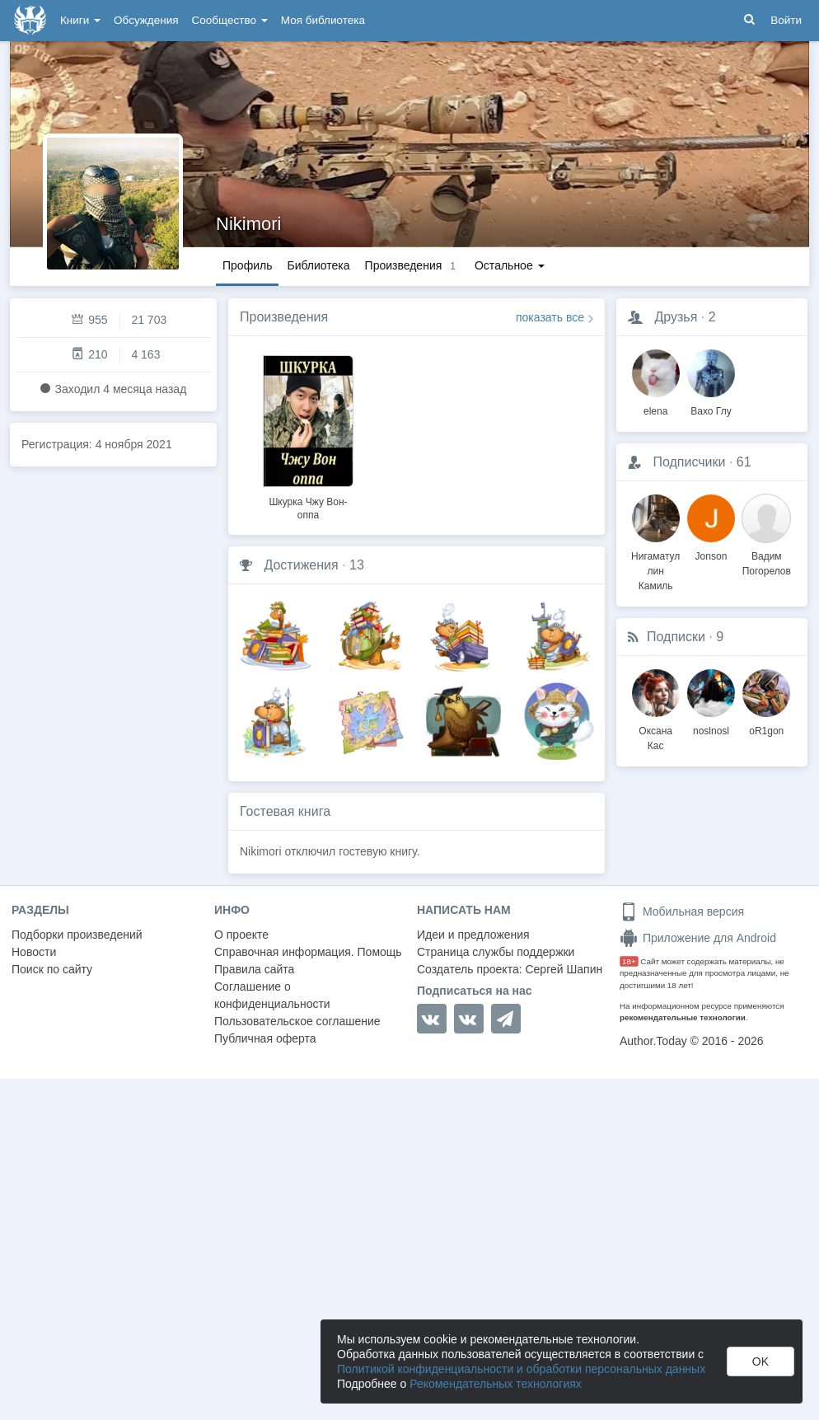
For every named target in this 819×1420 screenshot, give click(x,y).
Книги (80, 20)
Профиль (247, 265)
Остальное (510, 265)
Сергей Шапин (563, 969)
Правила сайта (254, 969)
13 (356, 565)
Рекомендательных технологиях (496, 1383)
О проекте (241, 934)
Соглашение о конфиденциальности (272, 995)
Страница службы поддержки (495, 951)
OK (760, 1361)
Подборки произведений (77, 934)
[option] (308, 435)
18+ (629, 961)
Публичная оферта (265, 1038)
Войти (786, 20)
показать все (550, 317)
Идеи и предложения (473, 934)
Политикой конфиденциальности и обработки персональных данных (521, 1368)
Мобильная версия (682, 911)
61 (744, 462)
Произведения (284, 317)
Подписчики (689, 462)
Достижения (301, 565)
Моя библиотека (323, 20)
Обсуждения (146, 20)
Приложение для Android (698, 938)
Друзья (675, 317)
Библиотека (318, 265)
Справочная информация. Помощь (308, 951)
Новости (34, 951)
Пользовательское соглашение (297, 1021)
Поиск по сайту (52, 969)
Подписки (676, 637)
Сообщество (230, 20)
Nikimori (248, 223)
